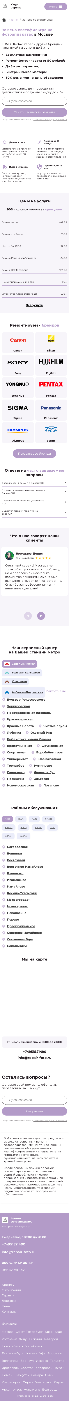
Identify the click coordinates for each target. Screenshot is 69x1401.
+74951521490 (34, 1052)
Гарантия (9, 1295)
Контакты (9, 1311)
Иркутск (22, 1375)
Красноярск (11, 1382)
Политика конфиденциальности (34, 1395)
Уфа (42, 1353)
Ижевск (42, 1360)
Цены (6, 1306)
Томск (59, 1368)
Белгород (49, 1389)
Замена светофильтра (37, 19)
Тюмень (8, 1375)
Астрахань (32, 1389)
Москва (7, 1331)
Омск (49, 1375)
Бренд (8, 1285)
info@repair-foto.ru (35, 1058)
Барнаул (27, 1360)
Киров (59, 1382)
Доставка (9, 1300)
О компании (11, 1290)
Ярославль (10, 1368)
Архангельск (12, 1389)
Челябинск (34, 1346)
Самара (37, 1375)
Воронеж (54, 1353)
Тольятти (57, 1360)
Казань (31, 1353)
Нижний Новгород (43, 1339)
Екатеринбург (13, 1353)
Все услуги (34, 305)
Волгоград (10, 1360)
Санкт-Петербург (29, 1331)
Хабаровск (44, 1368)
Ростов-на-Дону (14, 1339)
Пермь (28, 1382)
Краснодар (53, 1331)
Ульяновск (43, 1382)
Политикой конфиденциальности (50, 119)
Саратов (27, 1368)
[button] (41, 616)
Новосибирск (12, 1346)
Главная (13, 19)
